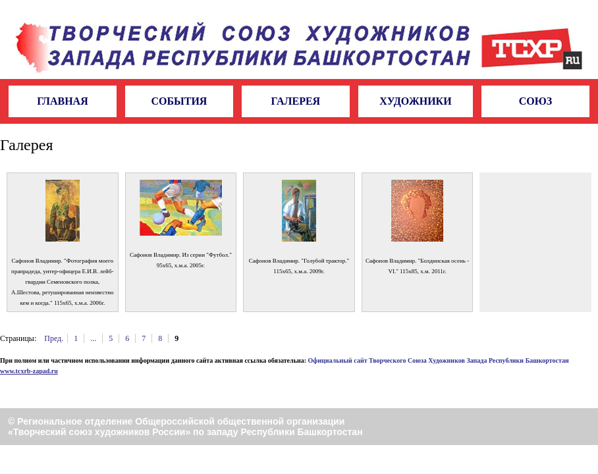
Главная (62, 101)
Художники (415, 101)
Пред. (53, 338)
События (179, 101)
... (93, 338)
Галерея (296, 101)
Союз (535, 101)
